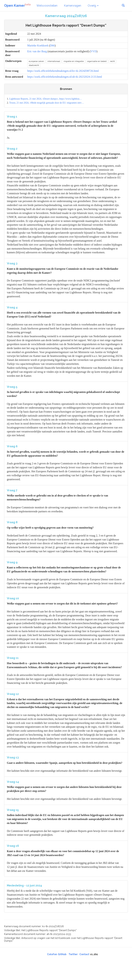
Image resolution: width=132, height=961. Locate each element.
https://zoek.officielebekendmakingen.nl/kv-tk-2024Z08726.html (63, 70)
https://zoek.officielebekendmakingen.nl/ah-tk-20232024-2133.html (64, 76)
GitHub (62, 954)
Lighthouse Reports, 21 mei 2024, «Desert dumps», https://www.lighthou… (45, 98)
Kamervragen (72, 5)
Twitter (73, 954)
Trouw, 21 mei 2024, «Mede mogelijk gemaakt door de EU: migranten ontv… (46, 102)
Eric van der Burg (37, 51)
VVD (94, 51)
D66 (52, 45)
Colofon (52, 954)
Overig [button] (93, 5)
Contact (84, 954)
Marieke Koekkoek (37, 45)
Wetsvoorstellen (46, 5)
